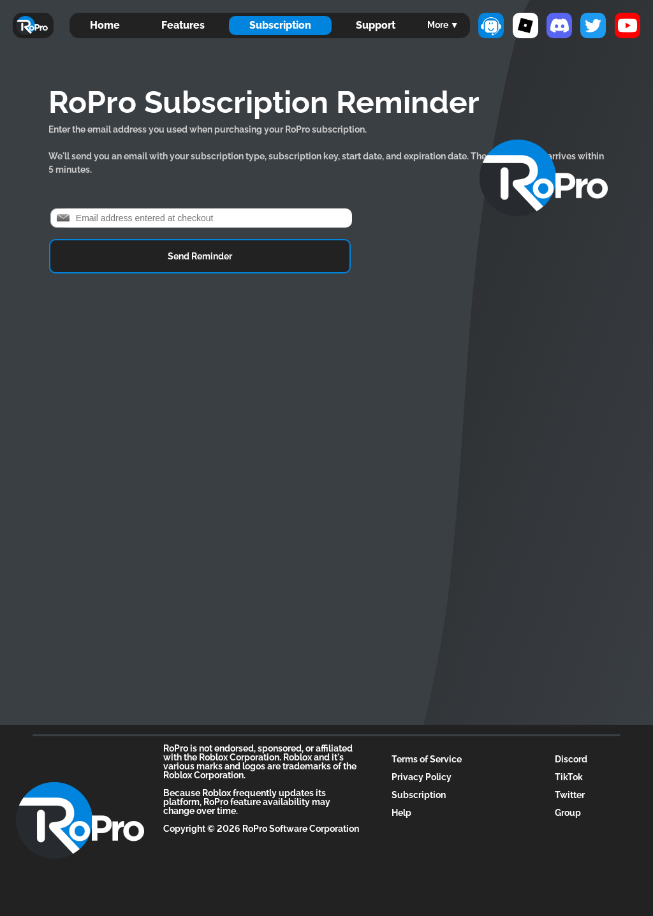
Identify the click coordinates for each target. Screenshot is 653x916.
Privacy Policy (421, 777)
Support (375, 25)
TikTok (569, 777)
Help (401, 813)
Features (183, 25)
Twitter (570, 795)
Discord (571, 759)
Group (568, 813)
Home (105, 25)
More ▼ (443, 25)
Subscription (280, 25)
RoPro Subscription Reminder (264, 102)
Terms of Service (427, 759)
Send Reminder (200, 256)
